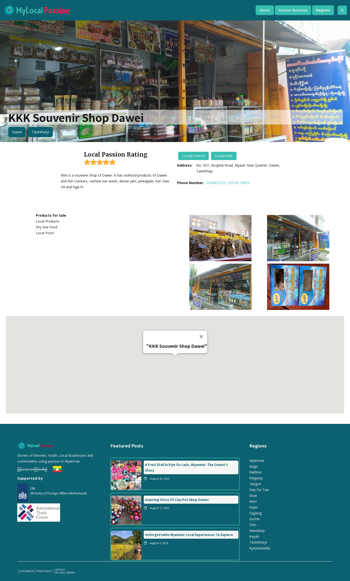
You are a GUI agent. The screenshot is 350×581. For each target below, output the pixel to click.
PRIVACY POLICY (44, 571)
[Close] (201, 336)
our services (27, 571)
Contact (60, 569)
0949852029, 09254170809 (227, 182)
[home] (124, 10)
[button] (265, 10)
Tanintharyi (40, 132)
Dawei (17, 132)
